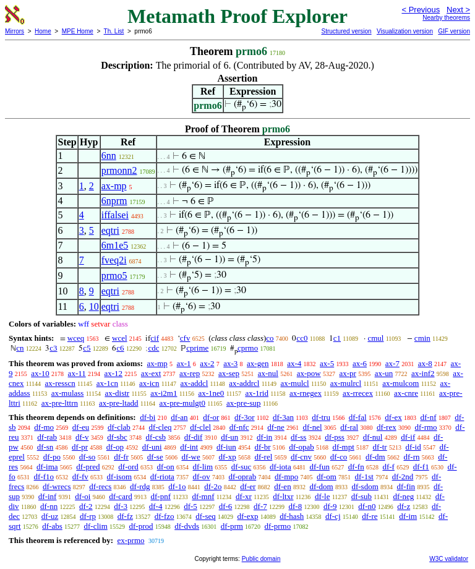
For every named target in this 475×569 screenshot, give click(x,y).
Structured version (346, 31)
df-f (388, 466)
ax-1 (184, 363)
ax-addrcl (244, 383)
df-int (189, 446)
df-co (338, 456)
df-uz (49, 516)
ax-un (384, 373)
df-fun (319, 466)
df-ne (275, 427)
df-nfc (239, 427)
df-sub (361, 496)
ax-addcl (194, 383)
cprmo (248, 348)
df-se (155, 456)
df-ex (393, 417)
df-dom (321, 486)
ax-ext (151, 373)
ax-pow (309, 373)
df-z (403, 506)
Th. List (114, 31)
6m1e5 (115, 245)
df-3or (244, 417)
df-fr (121, 456)
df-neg (403, 496)
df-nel (312, 427)
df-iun (226, 446)
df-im (408, 516)
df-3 (120, 506)
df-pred (88, 466)
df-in (264, 437)
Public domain (261, 558)
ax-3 (230, 363)
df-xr (244, 496)
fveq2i (114, 260)
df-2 (86, 506)
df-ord (128, 466)
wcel (119, 338)
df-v (82, 437)
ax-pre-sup (243, 403)
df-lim (203, 466)
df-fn (356, 466)
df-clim (96, 526)
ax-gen (257, 363)
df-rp (88, 516)
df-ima (47, 466)
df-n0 (366, 506)
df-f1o (44, 476)
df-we (190, 456)
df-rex (386, 427)
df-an (179, 417)
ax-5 (327, 363)
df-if (408, 437)
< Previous (420, 9)
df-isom (119, 476)
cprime (197, 348)
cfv (185, 338)
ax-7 (392, 363)
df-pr (80, 446)
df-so (87, 456)
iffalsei (115, 215)
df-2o (212, 486)
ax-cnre (406, 393)
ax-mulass (67, 393)
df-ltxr (283, 496)
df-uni (152, 446)
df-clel (200, 427)
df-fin (406, 486)
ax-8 (425, 363)
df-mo (44, 427)
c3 (53, 348)
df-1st (364, 476)
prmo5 (114, 275)
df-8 (295, 506)
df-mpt (343, 446)
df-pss (334, 437)
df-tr (380, 446)
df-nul (373, 437)
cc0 (301, 338)
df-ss (298, 437)
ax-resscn (60, 383)
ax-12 (113, 373)
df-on (165, 466)
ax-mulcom (400, 383)
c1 (337, 338)
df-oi (82, 496)
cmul (375, 338)
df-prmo (278, 526)
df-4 (156, 506)
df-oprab (242, 476)
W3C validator (448, 558)
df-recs (100, 486)
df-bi (147, 417)
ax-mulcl (294, 383)
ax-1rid (256, 393)
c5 (86, 348)
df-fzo (164, 516)
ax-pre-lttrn (59, 403)
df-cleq (160, 427)
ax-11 (77, 373)
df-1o (177, 486)
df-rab (47, 437)
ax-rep (189, 373)
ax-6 (360, 363)
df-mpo (286, 476)
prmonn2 (119, 170)
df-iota (280, 466)
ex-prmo (130, 540)
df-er (247, 486)
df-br (262, 446)
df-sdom (364, 486)
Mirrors (14, 31)
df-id (413, 446)
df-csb (156, 437)
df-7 (260, 506)
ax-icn (149, 383)
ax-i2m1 (163, 393)
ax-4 (294, 363)
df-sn (45, 446)
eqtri (110, 230)
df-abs (52, 526)
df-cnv (301, 456)
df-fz (125, 516)
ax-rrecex (358, 393)
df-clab (119, 427)
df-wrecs (57, 486)
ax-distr (117, 393)
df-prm (232, 526)
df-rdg (140, 486)
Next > (458, 9)
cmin (422, 338)
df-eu (80, 427)
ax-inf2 (423, 373)
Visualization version (405, 31)
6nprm (114, 200)
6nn (108, 155)
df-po (52, 456)
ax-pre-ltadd (119, 403)
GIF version (454, 31)
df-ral (349, 427)
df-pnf (160, 496)
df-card (120, 496)
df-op (115, 446)
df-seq (205, 516)
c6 (120, 348)
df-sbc (117, 437)
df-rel (263, 456)
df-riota (162, 476)
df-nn (49, 506)
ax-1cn (107, 383)
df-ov (201, 476)
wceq (75, 338)
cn (20, 348)
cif (154, 338)
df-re (369, 516)
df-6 (226, 506)
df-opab (301, 446)
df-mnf (203, 496)
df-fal (358, 417)
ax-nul (268, 373)
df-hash (292, 516)
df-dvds (186, 526)
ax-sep (228, 373)
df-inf (47, 496)
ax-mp (114, 186)
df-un (229, 437)
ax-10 (40, 373)
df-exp (248, 516)
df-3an (283, 417)
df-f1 (421, 466)
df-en (282, 486)
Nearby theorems (446, 17)
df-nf (429, 417)
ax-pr (347, 373)
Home (43, 31)
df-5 (190, 506)
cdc (153, 348)
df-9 (330, 506)
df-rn (411, 456)
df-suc (241, 466)
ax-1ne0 (212, 393)
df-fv (80, 476)
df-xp (227, 456)
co (269, 338)
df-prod (141, 526)
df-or (211, 417)
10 (94, 306)
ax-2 (207, 363)
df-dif (193, 437)
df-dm (375, 456)
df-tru (321, 417)
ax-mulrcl (346, 383)
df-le (322, 496)
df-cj (333, 516)
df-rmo (425, 427)
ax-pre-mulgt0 (182, 403)
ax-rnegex (305, 393)
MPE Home (77, 31)
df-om (326, 476)
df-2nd (403, 476)
